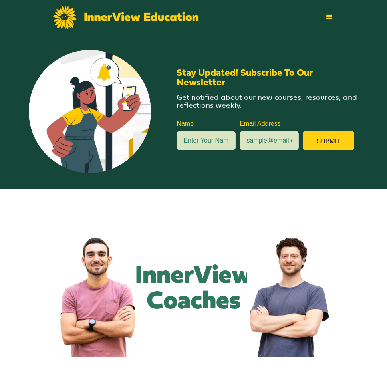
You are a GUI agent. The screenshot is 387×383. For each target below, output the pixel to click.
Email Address (260, 123)
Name (185, 123)
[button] (329, 17)
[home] (125, 17)
